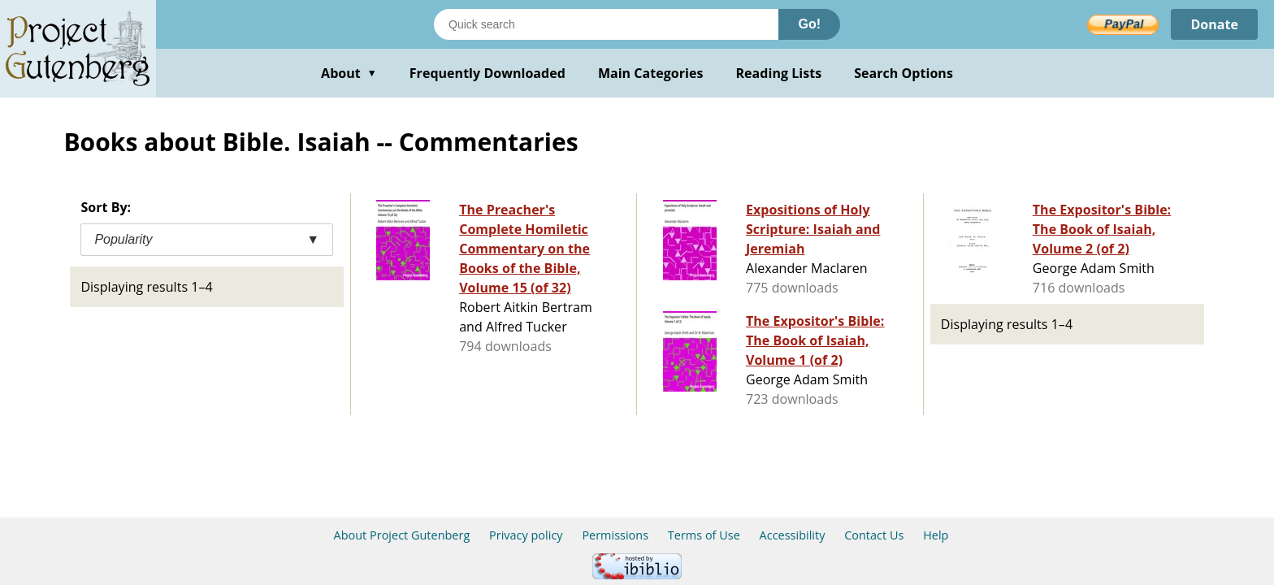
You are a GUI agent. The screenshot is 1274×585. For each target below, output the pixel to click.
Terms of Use (704, 535)
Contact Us (874, 535)
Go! (809, 24)
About (349, 73)
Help (935, 535)
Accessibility (793, 535)
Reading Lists (779, 73)
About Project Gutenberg (402, 535)
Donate (1214, 24)
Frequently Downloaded (488, 73)
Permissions (615, 535)
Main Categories (651, 73)
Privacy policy (526, 535)
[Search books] (606, 24)
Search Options (903, 73)
